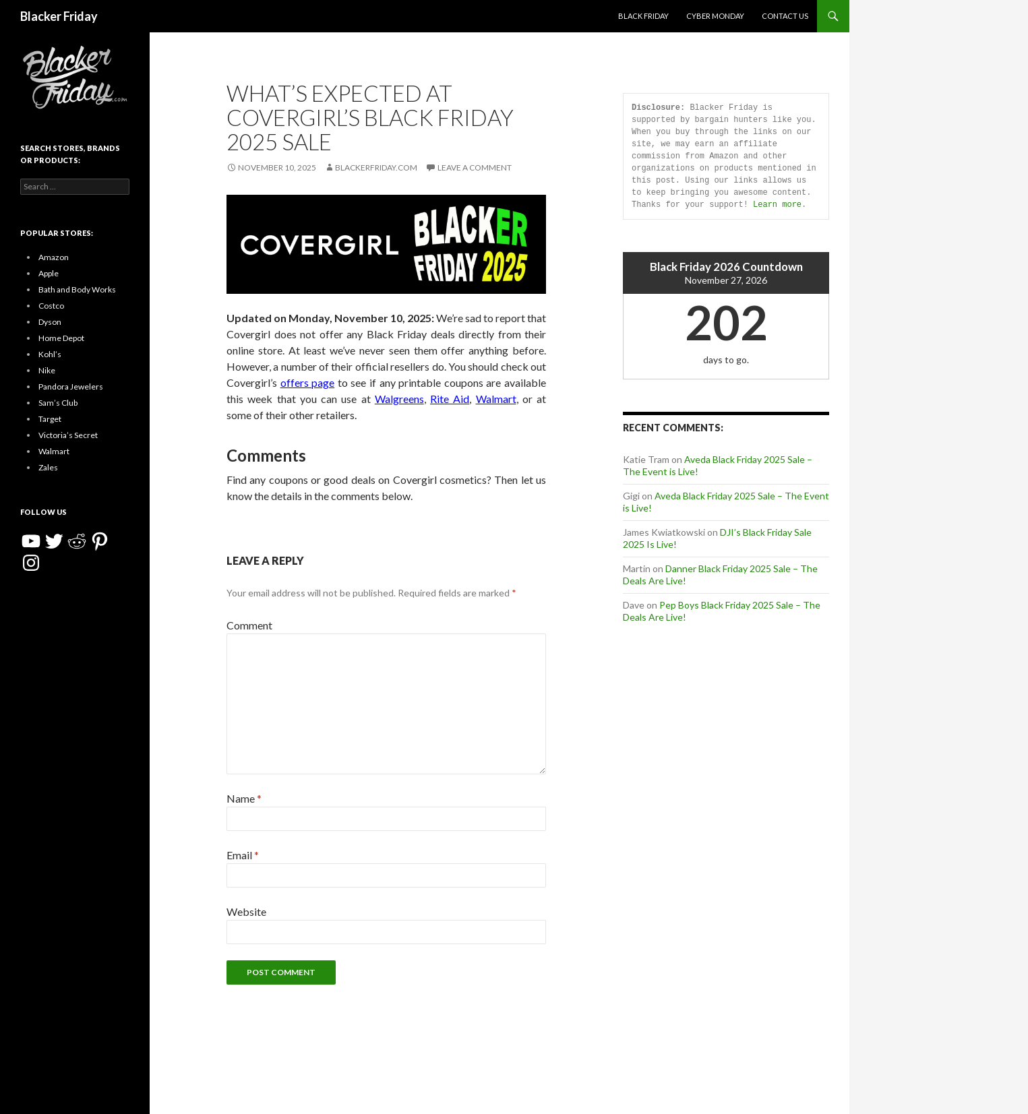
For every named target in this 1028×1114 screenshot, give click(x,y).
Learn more (777, 204)
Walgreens (399, 398)
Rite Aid (449, 398)
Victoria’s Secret (68, 435)
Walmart (496, 398)
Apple (48, 273)
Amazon (53, 257)
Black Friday (643, 15)
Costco (51, 306)
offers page (307, 382)
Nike (46, 370)
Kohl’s (49, 354)
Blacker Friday (59, 16)
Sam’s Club (58, 403)
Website (246, 911)
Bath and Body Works (77, 289)
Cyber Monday (715, 15)
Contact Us (785, 15)
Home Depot (61, 338)
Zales (48, 467)
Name (244, 798)
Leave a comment (474, 167)
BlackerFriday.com (376, 167)
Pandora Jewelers (70, 386)
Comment (249, 625)
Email (242, 854)
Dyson (49, 322)
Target (49, 419)
